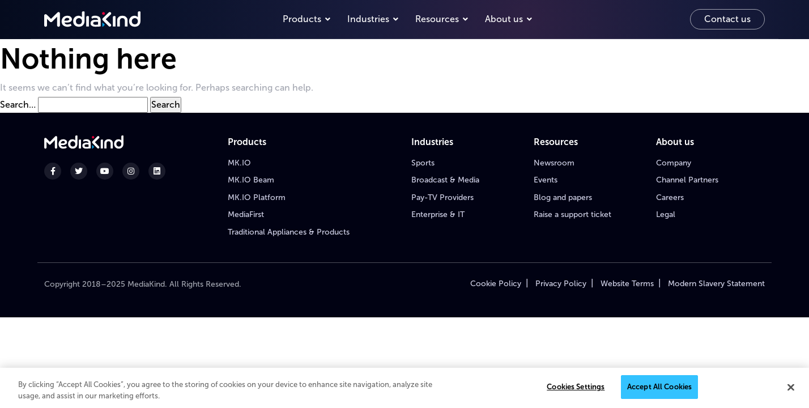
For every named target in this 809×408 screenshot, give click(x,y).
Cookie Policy (495, 283)
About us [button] (504, 19)
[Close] (790, 387)
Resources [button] (437, 19)
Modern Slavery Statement (716, 283)
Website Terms (627, 283)
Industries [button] (368, 19)
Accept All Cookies (659, 387)
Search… (18, 104)
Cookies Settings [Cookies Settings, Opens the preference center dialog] (575, 387)
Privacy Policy (560, 283)
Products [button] (302, 19)
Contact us (727, 19)
